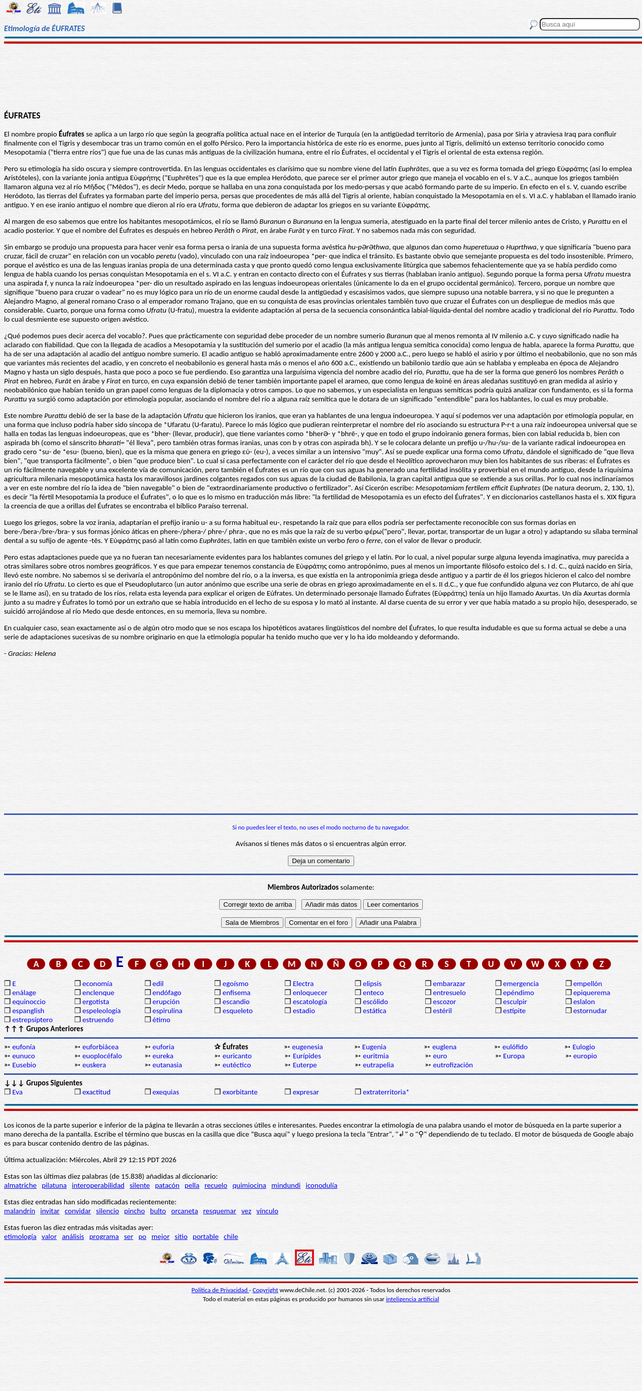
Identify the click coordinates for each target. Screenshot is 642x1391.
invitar (50, 1210)
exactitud (96, 1091)
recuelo (216, 1185)
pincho (134, 1210)
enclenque (98, 992)
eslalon (584, 1001)
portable (206, 1236)
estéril (442, 1010)
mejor (160, 1236)
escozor (444, 1001)
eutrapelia (378, 1064)
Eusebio (24, 1064)
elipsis (372, 983)
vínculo (267, 1210)
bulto (158, 1210)
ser (128, 1236)
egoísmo (236, 983)
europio (585, 1055)
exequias (165, 1091)
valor (49, 1236)
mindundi (285, 1185)
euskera (94, 1064)
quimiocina (249, 1185)
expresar (306, 1091)
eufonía (23, 1046)
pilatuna (54, 1185)
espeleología (101, 1010)
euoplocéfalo (102, 1055)
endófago (166, 992)
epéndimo (518, 992)
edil (158, 983)
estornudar (590, 1010)
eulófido (515, 1046)
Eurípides (307, 1055)
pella (192, 1185)
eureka (163, 1055)
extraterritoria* (386, 1091)
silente (139, 1185)
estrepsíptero (32, 1019)
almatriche (20, 1185)
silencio (107, 1210)
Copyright (265, 1290)
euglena (444, 1046)
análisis (73, 1236)
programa (104, 1236)
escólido (375, 1001)
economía (97, 983)
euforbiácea (100, 1046)
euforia (163, 1046)
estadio (304, 1010)
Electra (303, 983)
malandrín (19, 1210)
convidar (78, 1210)
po (142, 1236)
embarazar (449, 983)
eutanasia (167, 1064)
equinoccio (29, 1001)
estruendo (97, 1019)
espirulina (167, 1010)
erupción (166, 1001)
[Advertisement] (321, 76)
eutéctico (237, 1064)
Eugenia (374, 1046)
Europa (514, 1055)
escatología (310, 1001)
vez (246, 1210)
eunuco (23, 1055)
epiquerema (591, 992)
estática (374, 1010)
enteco (373, 992)
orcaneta (184, 1210)
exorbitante (240, 1091)
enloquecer (310, 992)
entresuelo (449, 992)
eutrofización (453, 1064)
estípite (514, 1010)
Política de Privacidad (220, 1290)
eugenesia (307, 1046)
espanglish (28, 1010)
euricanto (237, 1055)
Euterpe (305, 1064)
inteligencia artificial (412, 1299)
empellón (587, 983)
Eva (17, 1091)
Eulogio (584, 1046)
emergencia (521, 983)
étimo (161, 1019)
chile (231, 1236)
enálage (24, 992)
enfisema (237, 992)
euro (440, 1055)
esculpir (515, 1001)
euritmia (376, 1055)
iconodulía (321, 1185)
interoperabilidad (98, 1185)
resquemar (219, 1210)
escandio (236, 1001)
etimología (20, 1236)
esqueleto (238, 1010)
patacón (167, 1185)
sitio (181, 1236)
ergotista (95, 1001)
